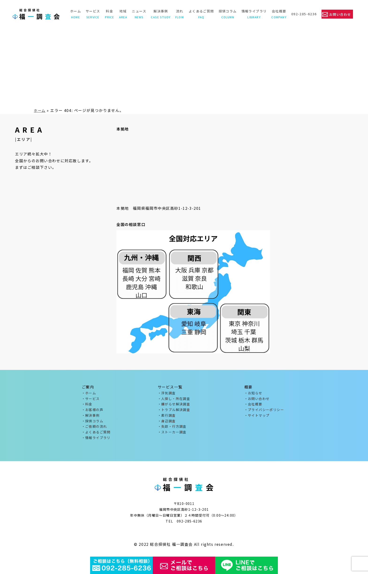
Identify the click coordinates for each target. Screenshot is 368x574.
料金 (109, 14)
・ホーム (89, 393)
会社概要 (278, 14)
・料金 (87, 405)
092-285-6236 (303, 14)
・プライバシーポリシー (264, 410)
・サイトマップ (257, 417)
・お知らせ (253, 393)
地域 (122, 14)
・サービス (91, 399)
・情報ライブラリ (96, 440)
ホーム (74, 14)
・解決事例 (91, 417)
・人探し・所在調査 (174, 399)
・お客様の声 (92, 410)
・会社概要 (253, 405)
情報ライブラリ (253, 14)
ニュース (138, 14)
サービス (92, 14)
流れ (179, 14)
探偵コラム (227, 14)
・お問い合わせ (257, 399)
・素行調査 (167, 417)
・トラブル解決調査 (174, 410)
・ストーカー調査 (172, 434)
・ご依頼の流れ (94, 428)
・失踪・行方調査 (172, 428)
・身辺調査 (167, 422)
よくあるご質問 (201, 14)
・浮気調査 (167, 393)
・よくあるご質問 (96, 434)
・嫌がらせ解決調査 (174, 405)
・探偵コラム (92, 422)
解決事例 (160, 14)
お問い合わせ (340, 14)
